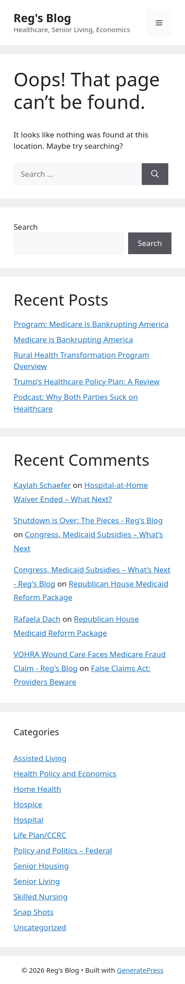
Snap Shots (34, 912)
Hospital (28, 819)
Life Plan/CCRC (40, 835)
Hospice (28, 804)
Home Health (37, 789)
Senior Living (37, 881)
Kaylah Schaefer (42, 485)
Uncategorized (40, 927)
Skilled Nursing (41, 896)
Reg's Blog (42, 17)
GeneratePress (140, 970)
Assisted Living (40, 758)
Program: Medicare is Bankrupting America (91, 324)
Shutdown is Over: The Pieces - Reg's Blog (88, 520)
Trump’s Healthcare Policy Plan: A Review (87, 381)
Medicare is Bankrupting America (73, 339)
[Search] (155, 174)
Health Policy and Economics (65, 773)
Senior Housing (41, 866)
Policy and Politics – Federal (63, 850)
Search (26, 227)
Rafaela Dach (37, 619)
